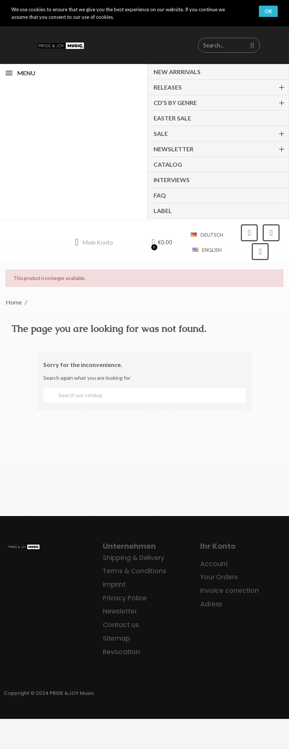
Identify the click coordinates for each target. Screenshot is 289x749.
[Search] (144, 395)
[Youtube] (260, 251)
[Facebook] (249, 232)
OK (268, 11)
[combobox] (217, 45)
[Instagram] (271, 232)
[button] (162, 242)
